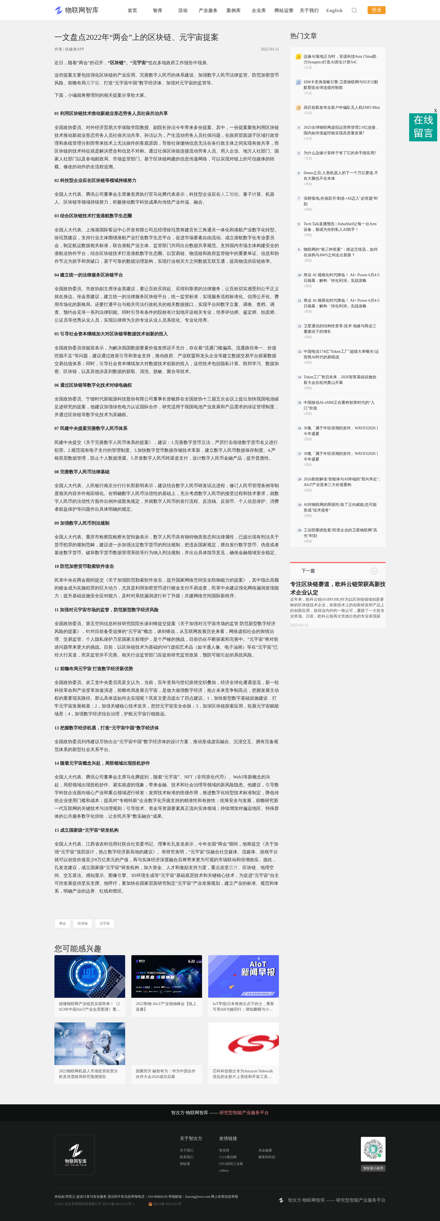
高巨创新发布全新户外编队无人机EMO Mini (342, 107)
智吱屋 (185, 1164)
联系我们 (186, 1157)
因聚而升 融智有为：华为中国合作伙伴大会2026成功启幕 (166, 1074)
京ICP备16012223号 (167, 1204)
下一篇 (308, 570)
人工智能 (230, 194)
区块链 (83, 923)
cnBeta (223, 1170)
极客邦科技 (266, 1157)
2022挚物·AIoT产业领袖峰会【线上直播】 (166, 1007)
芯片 (233, 867)
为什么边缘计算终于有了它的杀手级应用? (340, 153)
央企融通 (265, 1150)
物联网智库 (82, 10)
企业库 (259, 10)
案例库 (233, 10)
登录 (377, 10)
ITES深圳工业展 (231, 1164)
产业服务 (208, 10)
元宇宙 (92, 82)
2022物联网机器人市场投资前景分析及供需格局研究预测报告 (88, 1074)
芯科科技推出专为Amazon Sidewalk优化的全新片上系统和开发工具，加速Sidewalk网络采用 (243, 1074)
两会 (62, 923)
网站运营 (284, 10)
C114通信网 (228, 1157)
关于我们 (309, 10)
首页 (132, 10)
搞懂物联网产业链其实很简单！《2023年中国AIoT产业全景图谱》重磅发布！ (89, 1007)
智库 (157, 10)
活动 (183, 10)
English (334, 10)
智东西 (224, 1150)
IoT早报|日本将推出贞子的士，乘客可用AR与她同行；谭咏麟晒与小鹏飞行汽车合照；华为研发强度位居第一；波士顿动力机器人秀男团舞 (243, 1007)
